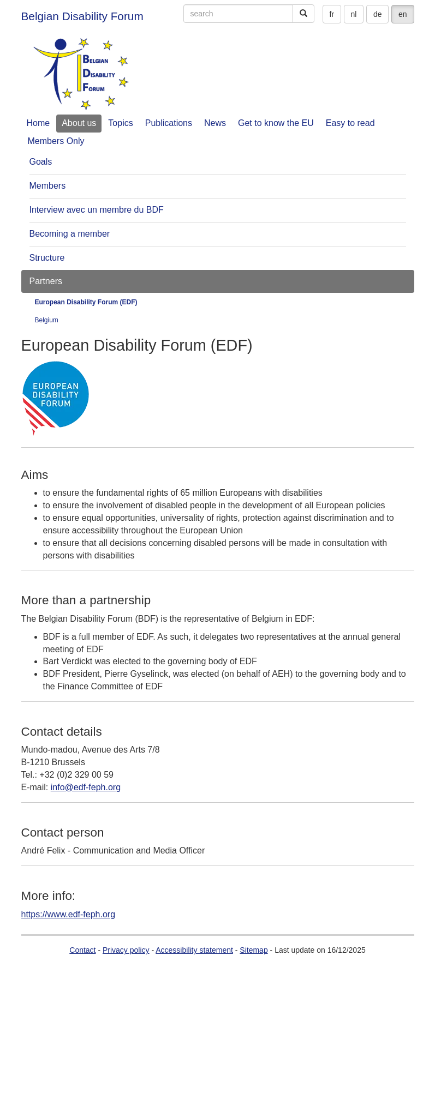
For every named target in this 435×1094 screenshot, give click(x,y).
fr (332, 14)
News (215, 123)
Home (38, 123)
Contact (82, 950)
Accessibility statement (194, 950)
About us (79, 123)
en (402, 14)
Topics (120, 123)
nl (354, 14)
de (377, 14)
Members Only (56, 141)
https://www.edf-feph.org (68, 914)
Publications (168, 123)
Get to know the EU (276, 123)
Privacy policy (126, 950)
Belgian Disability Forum (82, 16)
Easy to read (350, 123)
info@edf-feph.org (86, 787)
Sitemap (253, 950)
